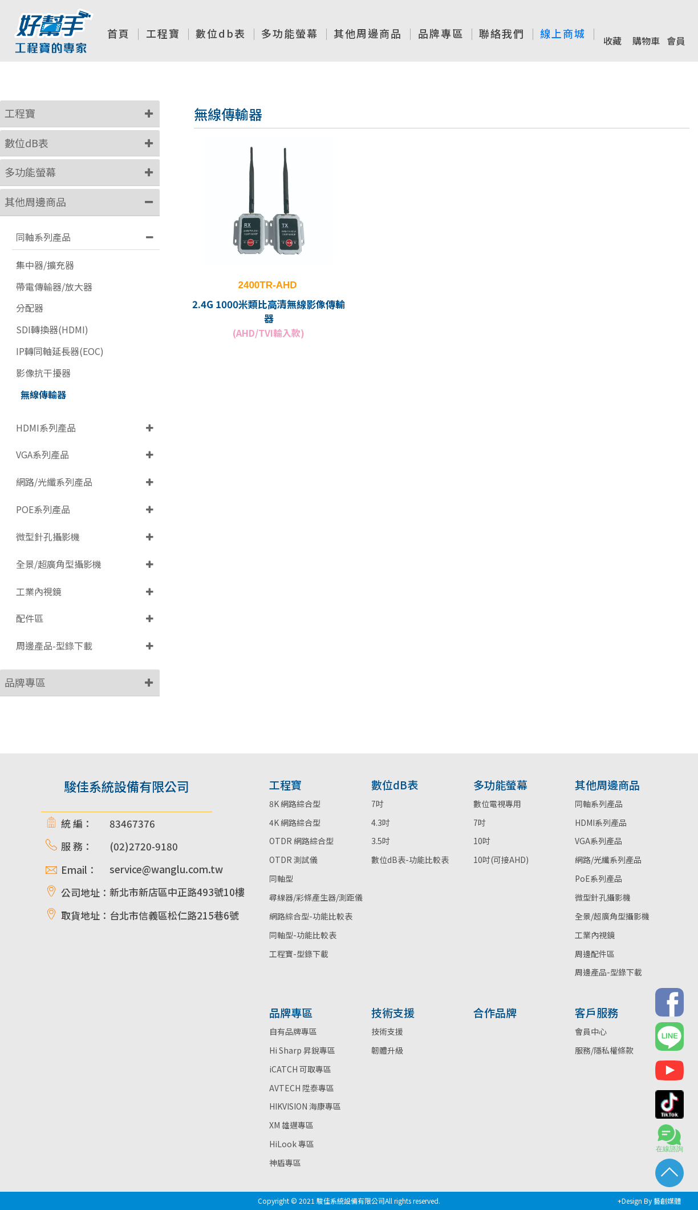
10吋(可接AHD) (501, 859)
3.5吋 (380, 840)
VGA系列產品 (42, 454)
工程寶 (20, 113)
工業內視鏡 (39, 591)
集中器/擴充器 (45, 265)
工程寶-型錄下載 (298, 953)
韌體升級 (387, 1050)
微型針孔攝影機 (48, 536)
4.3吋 (380, 822)
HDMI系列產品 (46, 427)
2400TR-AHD (267, 285)
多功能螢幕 (30, 171)
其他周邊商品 (35, 201)
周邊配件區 (595, 953)
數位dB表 (26, 142)
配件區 (29, 618)
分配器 (29, 307)
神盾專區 (285, 1162)
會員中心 (591, 1031)
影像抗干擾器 (43, 373)
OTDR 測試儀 (293, 859)
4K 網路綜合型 (294, 822)
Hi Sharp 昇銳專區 (302, 1050)
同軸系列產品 (43, 237)
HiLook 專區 (291, 1144)
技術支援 (387, 1031)
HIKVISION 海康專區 (305, 1106)
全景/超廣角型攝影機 (59, 564)
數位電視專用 (497, 803)
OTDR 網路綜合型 (301, 840)
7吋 (377, 803)
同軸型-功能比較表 (302, 935)
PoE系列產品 (598, 878)
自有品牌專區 (293, 1031)
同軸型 (281, 878)
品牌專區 (25, 682)
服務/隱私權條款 (604, 1050)
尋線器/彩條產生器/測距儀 (316, 897)
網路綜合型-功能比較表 (310, 916)
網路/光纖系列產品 (54, 482)
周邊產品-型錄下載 (54, 645)
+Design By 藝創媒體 (649, 1200)
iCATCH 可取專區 (300, 1069)
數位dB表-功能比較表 (410, 859)
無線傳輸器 (43, 394)
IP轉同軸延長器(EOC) (60, 351)
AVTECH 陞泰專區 (301, 1088)
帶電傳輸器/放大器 (54, 286)
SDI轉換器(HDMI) (52, 329)
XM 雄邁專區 (291, 1125)
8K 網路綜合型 (294, 803)
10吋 (481, 840)
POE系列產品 (43, 509)
